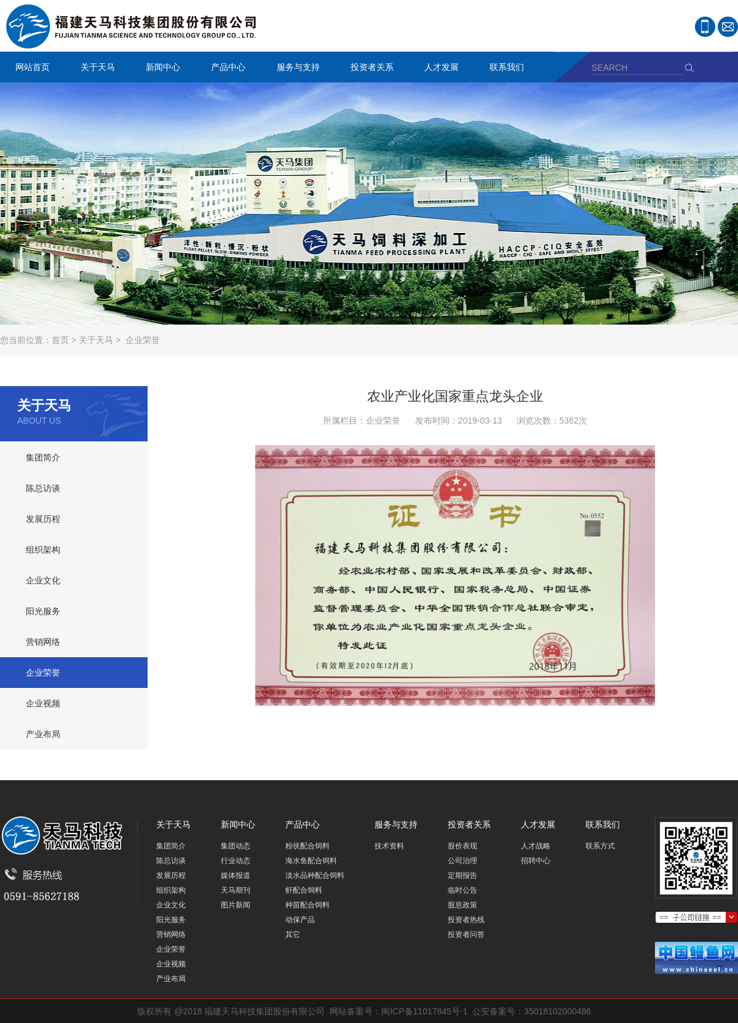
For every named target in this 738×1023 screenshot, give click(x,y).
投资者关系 (369, 68)
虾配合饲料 (303, 890)
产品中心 (225, 68)
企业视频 (43, 703)
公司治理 (462, 860)
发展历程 (43, 519)
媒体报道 (235, 875)
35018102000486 (557, 1011)
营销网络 (43, 642)
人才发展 (438, 68)
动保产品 (300, 919)
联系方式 (600, 846)
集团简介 (43, 457)
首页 (60, 340)
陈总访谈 (43, 488)
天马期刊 (235, 890)
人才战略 (535, 846)
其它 (292, 934)
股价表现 (462, 846)
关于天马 (94, 68)
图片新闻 (235, 905)
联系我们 (503, 68)
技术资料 (389, 846)
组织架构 (43, 550)
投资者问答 (466, 934)
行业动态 (235, 860)
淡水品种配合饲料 (314, 875)
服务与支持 (295, 68)
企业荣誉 (142, 340)
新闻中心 (159, 68)
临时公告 (462, 890)
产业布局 (43, 734)
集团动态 (235, 846)
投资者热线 (466, 919)
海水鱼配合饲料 (311, 860)
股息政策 (462, 905)
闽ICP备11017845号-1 (424, 1011)
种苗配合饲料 (307, 905)
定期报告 (462, 875)
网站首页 (32, 67)
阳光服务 (43, 611)
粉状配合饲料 (307, 846)
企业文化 (43, 580)
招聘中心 (535, 860)
